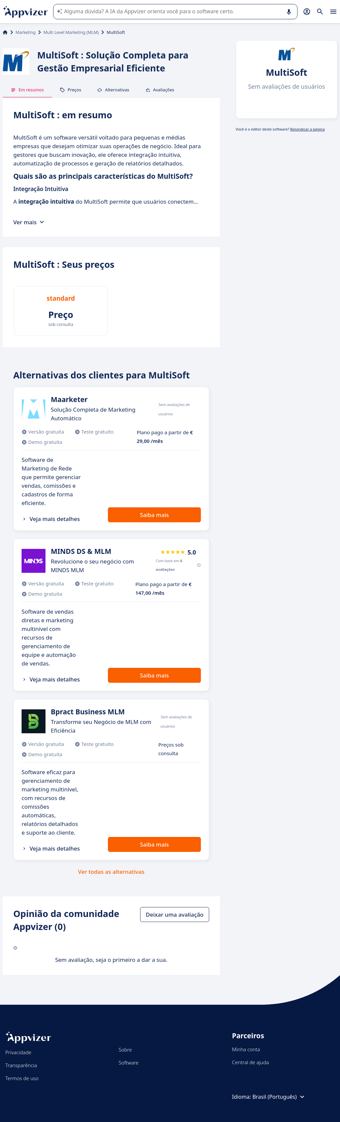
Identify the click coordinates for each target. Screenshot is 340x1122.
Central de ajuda (250, 1062)
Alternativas (113, 90)
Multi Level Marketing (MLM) (71, 32)
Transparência (21, 1065)
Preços (70, 90)
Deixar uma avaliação (175, 914)
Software (128, 1062)
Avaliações (159, 90)
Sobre (125, 1049)
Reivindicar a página (307, 129)
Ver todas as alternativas (111, 871)
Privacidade (18, 1052)
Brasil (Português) (279, 1097)
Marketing (26, 32)
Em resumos (27, 90)
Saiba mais (154, 515)
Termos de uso (22, 1078)
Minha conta (246, 1049)
